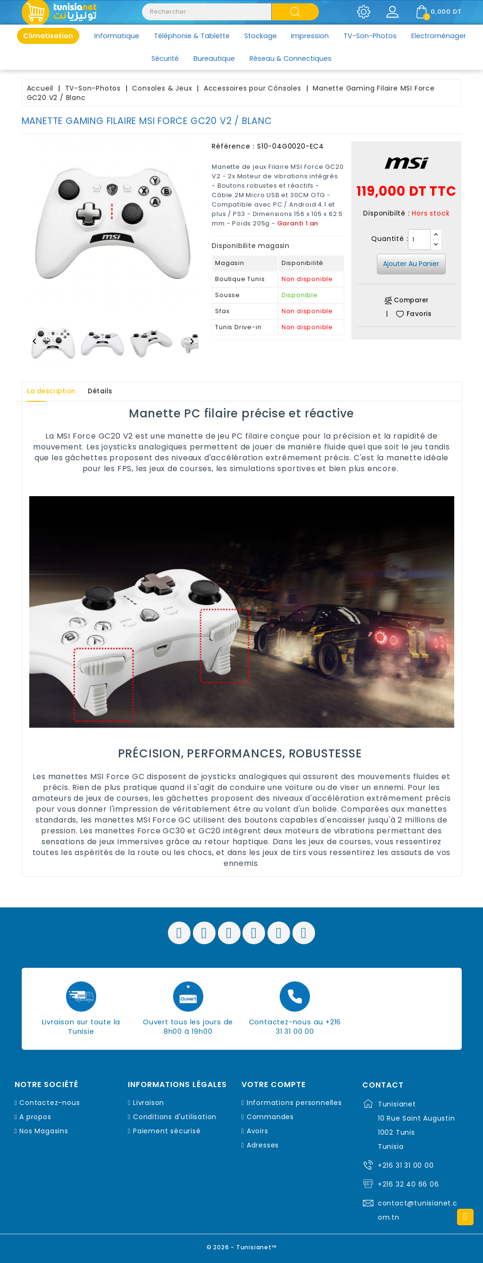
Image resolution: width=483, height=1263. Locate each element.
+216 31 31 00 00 (406, 1165)
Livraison (148, 1102)
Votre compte (274, 1084)
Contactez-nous (49, 1102)
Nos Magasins (43, 1131)
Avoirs (257, 1131)
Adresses (263, 1145)
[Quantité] (419, 239)
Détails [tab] (113, 391)
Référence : (233, 146)
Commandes (270, 1117)
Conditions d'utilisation (175, 1117)
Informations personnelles (294, 1102)
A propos (35, 1117)
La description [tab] (56, 391)
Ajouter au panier (411, 263)
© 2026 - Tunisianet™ (241, 1246)
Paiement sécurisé (167, 1131)
